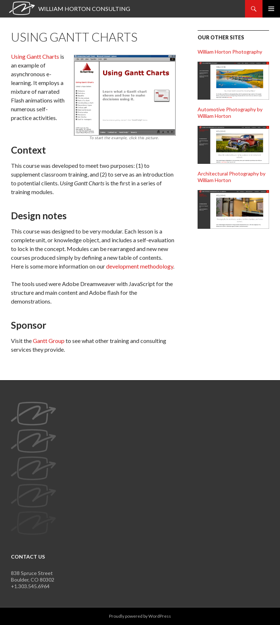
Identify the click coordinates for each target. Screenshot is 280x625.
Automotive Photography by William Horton (230, 112)
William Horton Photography (230, 52)
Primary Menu (271, 9)
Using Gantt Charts (35, 56)
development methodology (139, 266)
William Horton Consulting (84, 8)
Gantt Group (49, 340)
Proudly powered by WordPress (140, 616)
